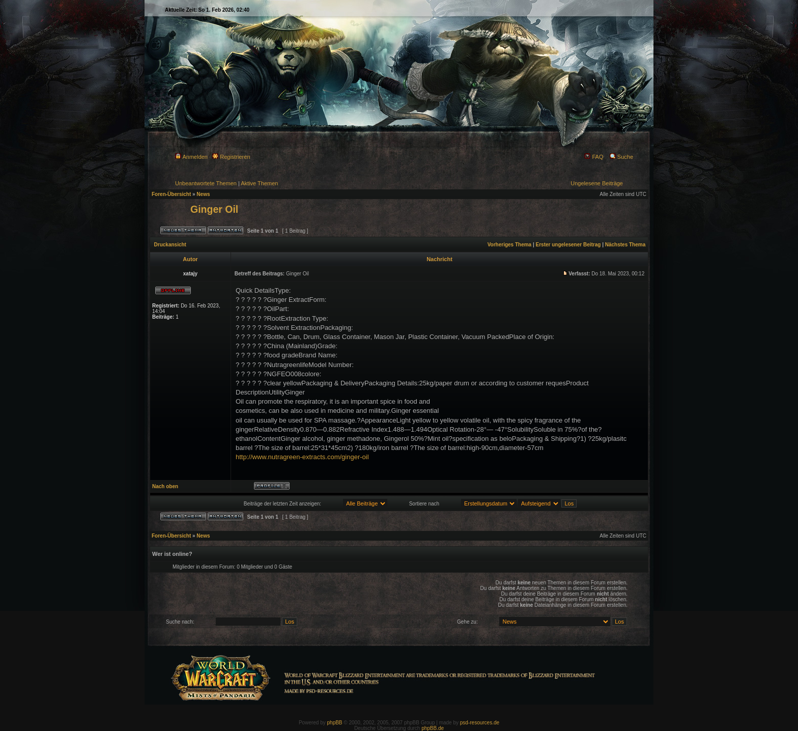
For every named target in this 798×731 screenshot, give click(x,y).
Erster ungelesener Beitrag (568, 244)
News (203, 194)
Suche (621, 157)
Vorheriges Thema (510, 244)
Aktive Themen (259, 183)
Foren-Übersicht (171, 194)
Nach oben (165, 486)
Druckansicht (170, 244)
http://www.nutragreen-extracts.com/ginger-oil (302, 457)
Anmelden (191, 157)
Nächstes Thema (625, 244)
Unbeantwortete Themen (206, 183)
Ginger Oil (214, 209)
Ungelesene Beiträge (597, 183)
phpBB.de (432, 728)
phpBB (335, 722)
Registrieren (231, 157)
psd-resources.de (479, 722)
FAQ (593, 157)
